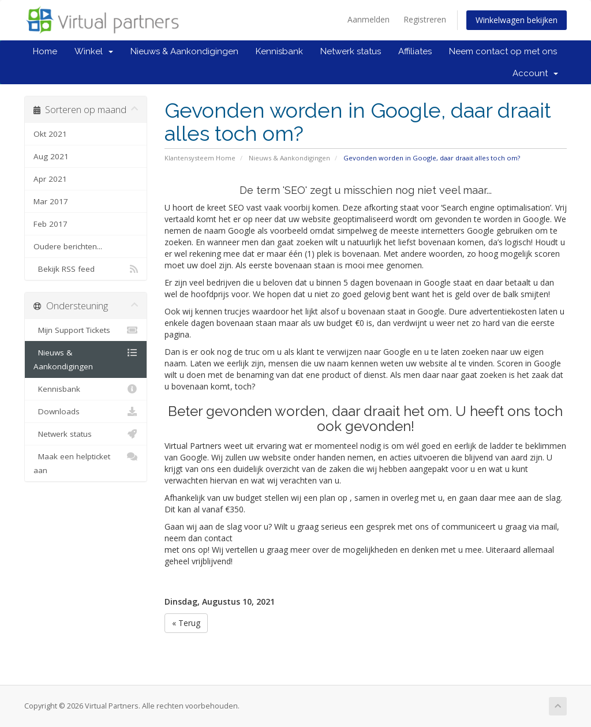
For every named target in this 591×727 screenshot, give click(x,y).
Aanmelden (368, 19)
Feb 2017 (50, 224)
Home (45, 51)
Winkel (93, 51)
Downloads (85, 411)
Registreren (424, 19)
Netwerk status (350, 51)
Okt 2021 (50, 134)
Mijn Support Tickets (85, 330)
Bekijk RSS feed (85, 269)
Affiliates (415, 51)
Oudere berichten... (67, 246)
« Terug (186, 622)
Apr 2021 (50, 179)
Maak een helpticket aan (85, 462)
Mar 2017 (50, 201)
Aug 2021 (51, 156)
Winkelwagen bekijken (517, 19)
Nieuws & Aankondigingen (184, 51)
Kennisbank (279, 51)
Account (535, 73)
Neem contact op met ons (503, 51)
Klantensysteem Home (199, 157)
